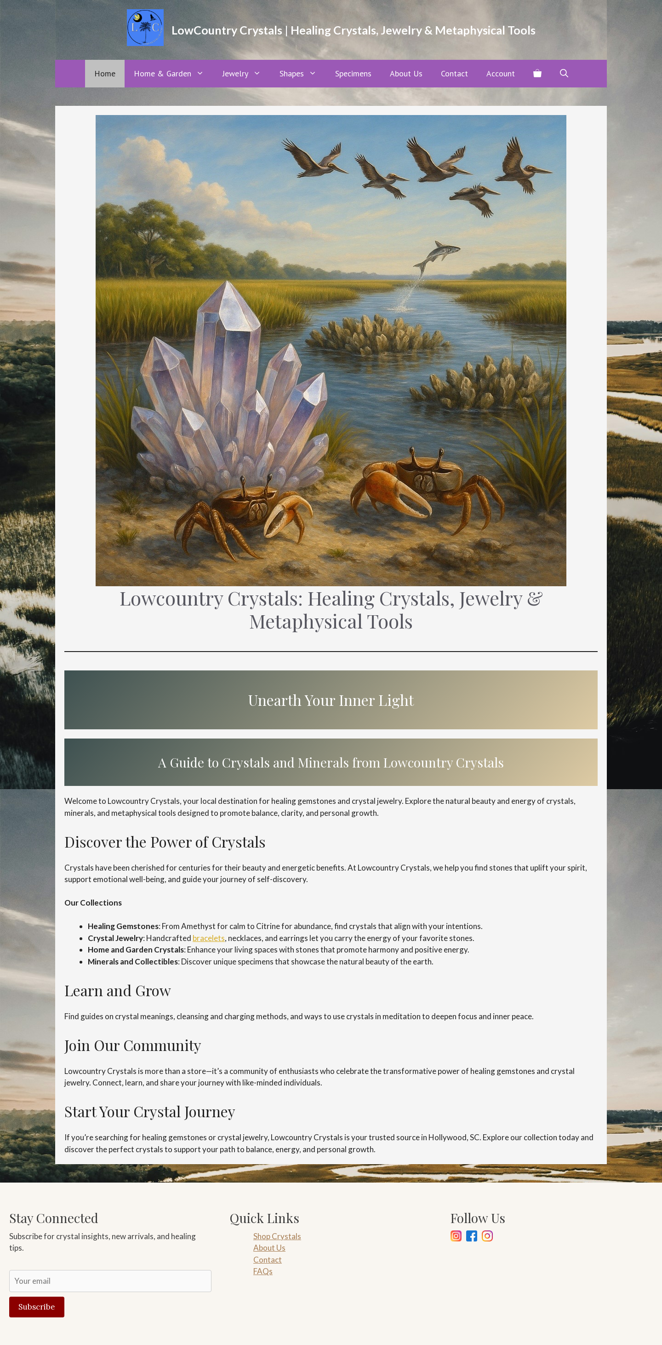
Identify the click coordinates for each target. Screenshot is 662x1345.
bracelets (209, 938)
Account (500, 73)
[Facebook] (471, 1237)
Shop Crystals (277, 1236)
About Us (406, 73)
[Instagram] (456, 1237)
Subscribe (36, 1307)
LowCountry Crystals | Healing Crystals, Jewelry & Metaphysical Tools (353, 30)
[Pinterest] (487, 1237)
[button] (564, 73)
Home (104, 73)
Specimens (353, 73)
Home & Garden (173, 73)
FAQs (263, 1271)
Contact (454, 73)
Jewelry (246, 73)
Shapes (303, 73)
